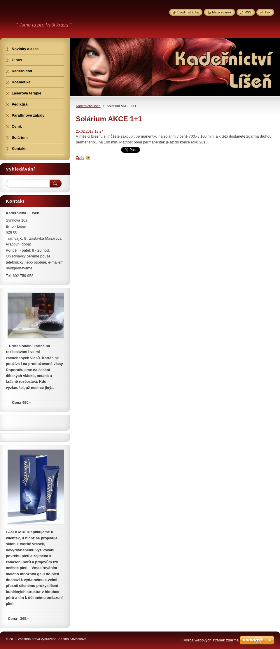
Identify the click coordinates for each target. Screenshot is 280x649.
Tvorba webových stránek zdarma (210, 640)
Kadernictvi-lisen (88, 106)
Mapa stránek (221, 12)
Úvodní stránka (188, 12)
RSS (248, 12)
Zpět (80, 157)
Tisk (267, 12)
